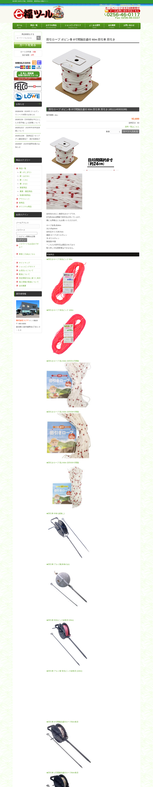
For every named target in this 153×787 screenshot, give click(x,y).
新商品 (21, 203)
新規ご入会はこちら (27, 254)
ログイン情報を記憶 (26, 236)
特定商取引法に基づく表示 (30, 278)
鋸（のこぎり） (26, 172)
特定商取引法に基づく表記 (130, 5)
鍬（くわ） (24, 180)
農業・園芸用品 (26, 191)
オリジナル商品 (25, 206)
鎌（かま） (24, 184)
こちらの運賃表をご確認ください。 (114, 586)
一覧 (39, 104)
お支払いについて (26, 270)
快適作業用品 (25, 195)
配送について (24, 274)
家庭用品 (23, 187)
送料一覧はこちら (132, 127)
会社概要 (22, 286)
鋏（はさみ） (25, 176)
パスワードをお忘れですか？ (29, 245)
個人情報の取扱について (29, 282)
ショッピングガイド (27, 267)
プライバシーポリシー (107, 5)
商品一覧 (22, 168)
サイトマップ (24, 263)
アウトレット (24, 199)
